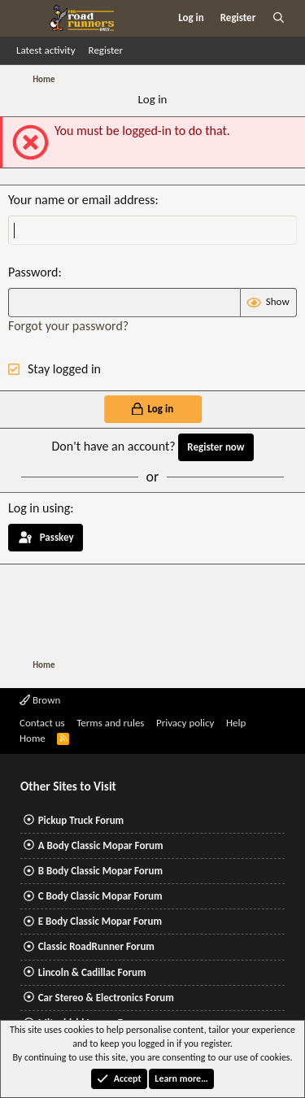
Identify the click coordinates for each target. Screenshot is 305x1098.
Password (33, 272)
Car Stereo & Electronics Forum (106, 997)
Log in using (39, 508)
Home (33, 738)
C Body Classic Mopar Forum (100, 896)
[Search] (279, 18)
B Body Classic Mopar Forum (100, 871)
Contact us (42, 723)
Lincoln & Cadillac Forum (92, 972)
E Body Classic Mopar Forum (100, 921)
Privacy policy (185, 723)
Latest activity (46, 50)
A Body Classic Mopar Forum (100, 845)
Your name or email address (81, 199)
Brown (40, 700)
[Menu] (27, 18)
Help (236, 723)
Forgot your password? (68, 325)
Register (106, 50)
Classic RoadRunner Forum (96, 946)
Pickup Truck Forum (81, 820)
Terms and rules (110, 723)
